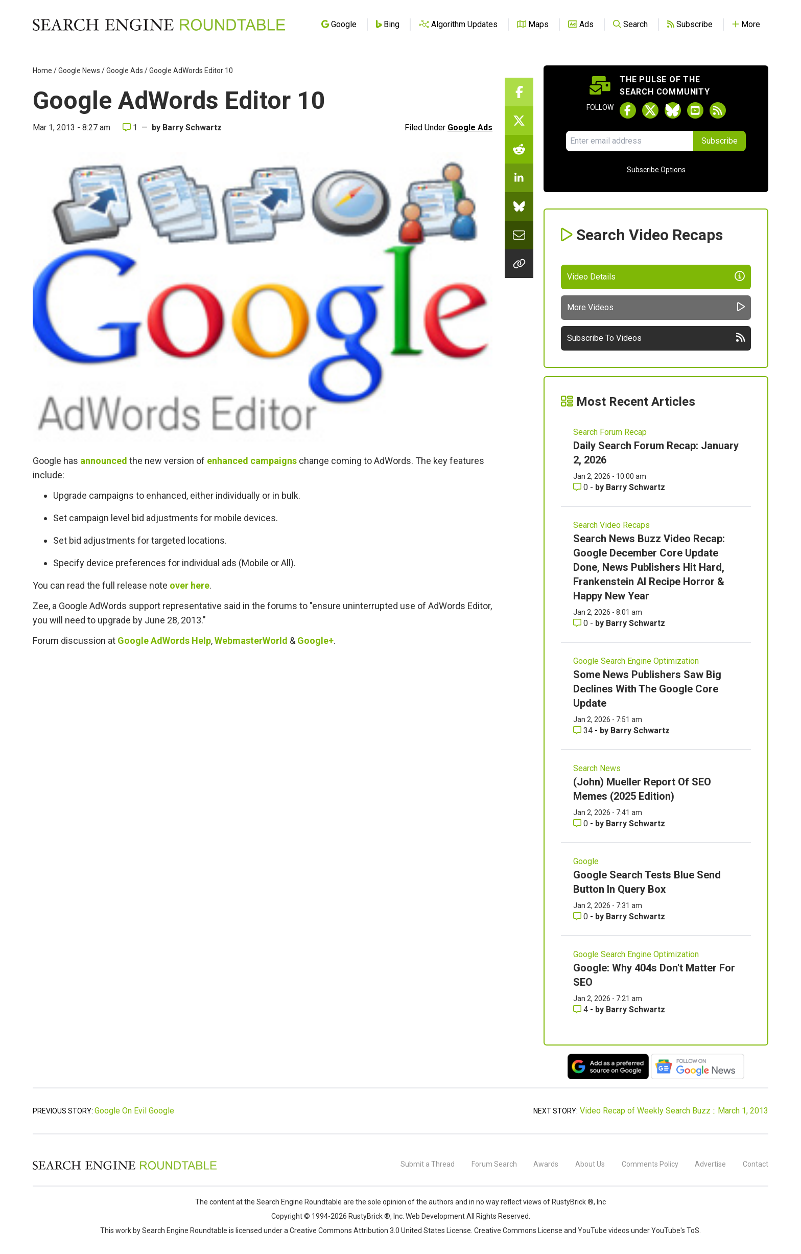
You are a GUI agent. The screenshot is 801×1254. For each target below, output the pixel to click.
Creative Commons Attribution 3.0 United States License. (381, 1230)
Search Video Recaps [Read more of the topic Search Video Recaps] (611, 525)
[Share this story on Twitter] (519, 120)
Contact (755, 1164)
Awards (545, 1164)
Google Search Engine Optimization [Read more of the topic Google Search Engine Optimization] (636, 661)
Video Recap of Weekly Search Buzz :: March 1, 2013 (674, 1111)
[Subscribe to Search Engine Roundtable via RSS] (718, 110)
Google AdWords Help (164, 640)
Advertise (710, 1164)
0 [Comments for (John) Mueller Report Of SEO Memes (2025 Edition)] (581, 823)
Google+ (315, 640)
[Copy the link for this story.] (519, 263)
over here (189, 585)
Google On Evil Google (134, 1111)
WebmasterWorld (251, 640)
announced (103, 460)
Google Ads (124, 70)
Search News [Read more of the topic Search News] (597, 768)
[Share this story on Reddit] (519, 149)
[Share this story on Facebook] (519, 92)
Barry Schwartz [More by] (192, 127)
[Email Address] (629, 141)
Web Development (435, 1216)
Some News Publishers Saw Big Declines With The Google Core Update (647, 688)
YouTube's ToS (675, 1230)
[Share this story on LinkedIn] (519, 178)
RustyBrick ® (369, 1216)
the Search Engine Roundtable (293, 1202)
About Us (590, 1164)
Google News (79, 70)
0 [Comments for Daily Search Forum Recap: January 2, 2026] (581, 487)
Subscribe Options (656, 170)
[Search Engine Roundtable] (125, 1168)
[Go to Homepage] (159, 24)
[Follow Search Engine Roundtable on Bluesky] (673, 110)
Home (42, 70)
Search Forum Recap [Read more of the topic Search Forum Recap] (610, 432)
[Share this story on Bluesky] (519, 206)
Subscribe (719, 141)
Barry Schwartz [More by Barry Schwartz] (635, 487)
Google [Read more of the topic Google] (586, 861)
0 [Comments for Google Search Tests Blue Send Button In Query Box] (581, 916)
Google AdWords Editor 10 (191, 70)
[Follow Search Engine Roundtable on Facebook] (628, 110)
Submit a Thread (427, 1164)
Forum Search (494, 1164)
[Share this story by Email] (519, 235)
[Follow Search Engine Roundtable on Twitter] (650, 110)
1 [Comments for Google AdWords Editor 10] (130, 127)
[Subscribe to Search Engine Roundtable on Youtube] (695, 110)
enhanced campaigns (252, 460)
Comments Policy (650, 1164)
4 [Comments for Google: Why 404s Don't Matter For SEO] (581, 1009)
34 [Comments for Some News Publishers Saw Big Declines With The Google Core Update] (584, 730)
